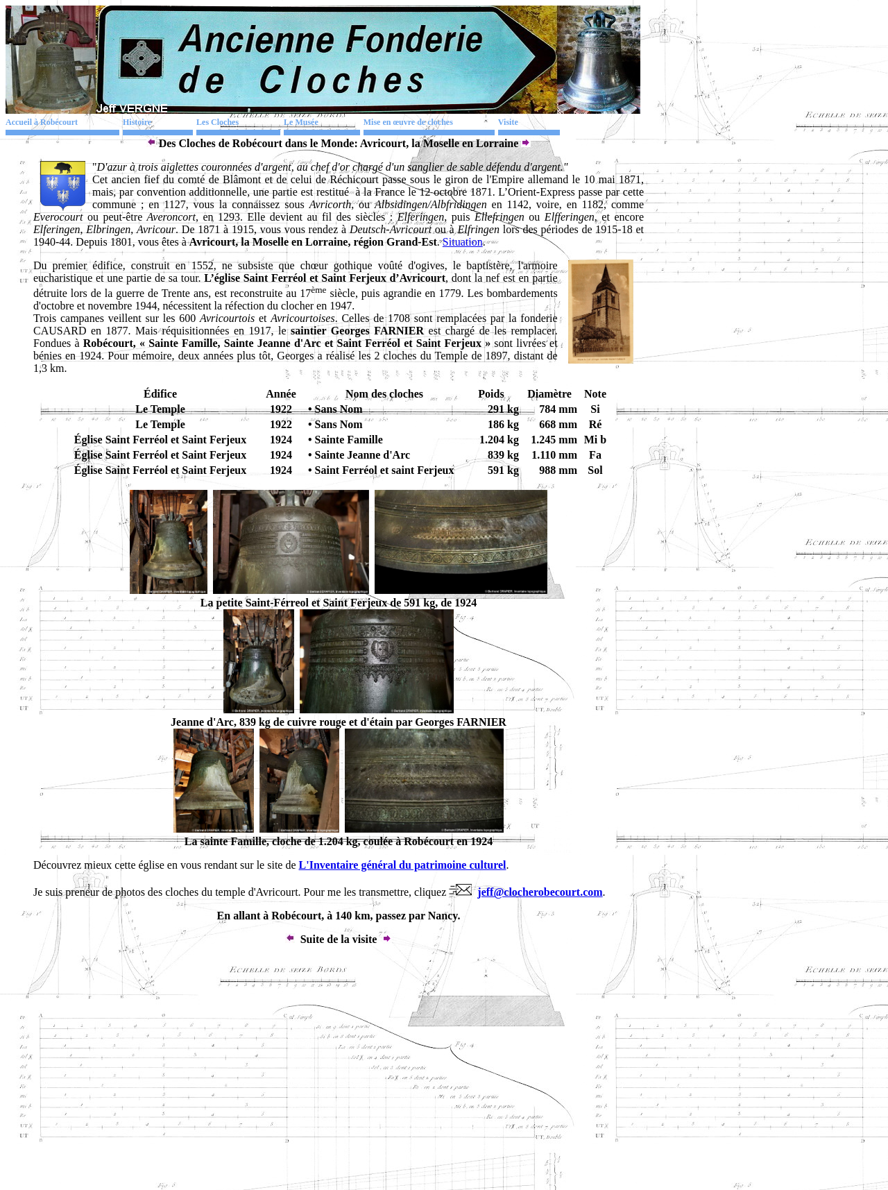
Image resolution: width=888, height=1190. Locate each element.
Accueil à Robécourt (42, 122)
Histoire (137, 122)
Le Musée (301, 122)
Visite (508, 122)
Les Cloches (217, 122)
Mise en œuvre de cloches (408, 122)
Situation (463, 242)
